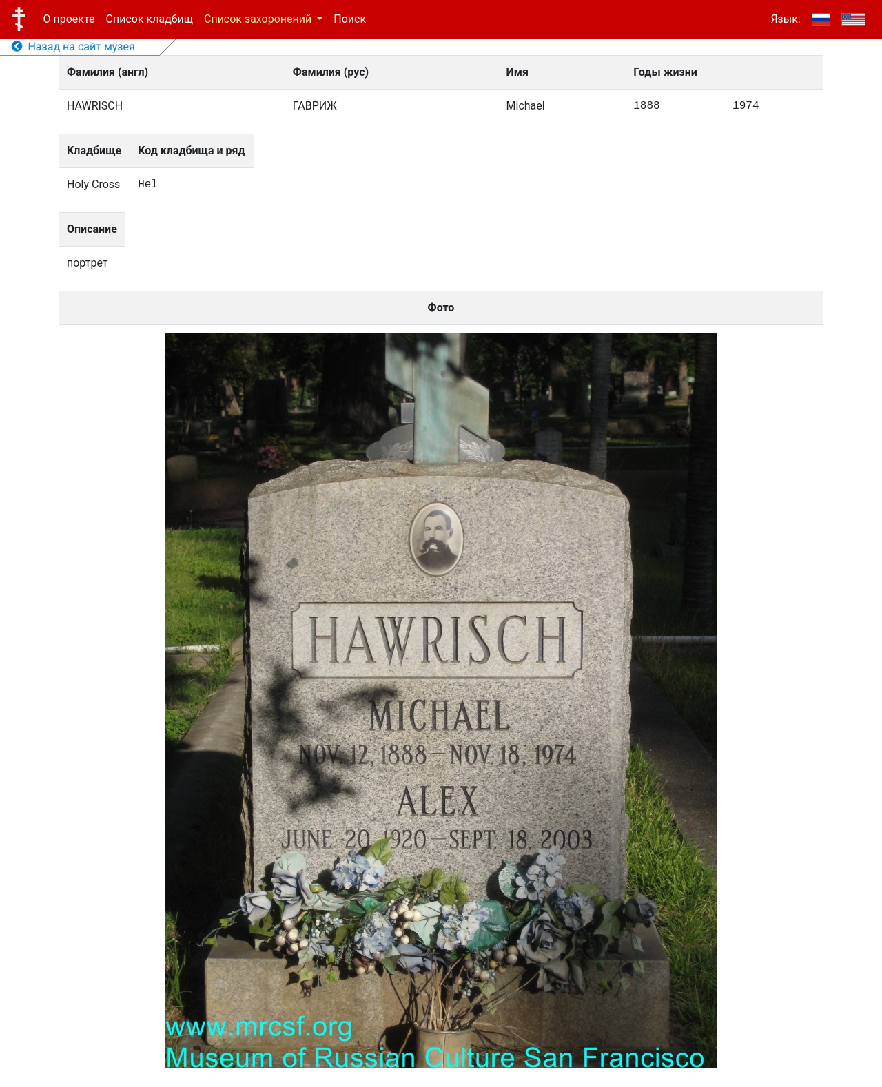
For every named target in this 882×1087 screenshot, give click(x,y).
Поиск (350, 18)
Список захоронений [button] (259, 18)
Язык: (785, 18)
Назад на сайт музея (73, 46)
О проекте (69, 18)
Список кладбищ (149, 18)
